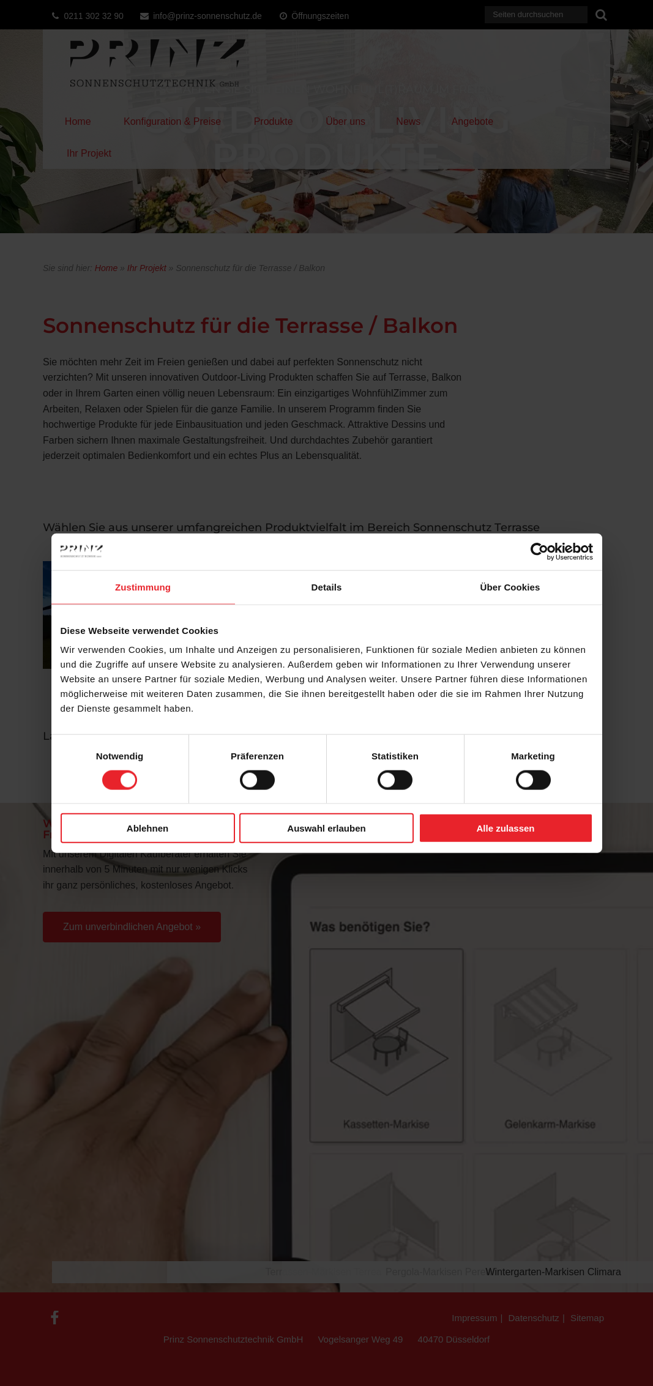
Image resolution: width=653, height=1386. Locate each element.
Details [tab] (327, 586)
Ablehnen (147, 828)
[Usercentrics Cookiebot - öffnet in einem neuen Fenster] (539, 551)
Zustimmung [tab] (143, 586)
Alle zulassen (505, 828)
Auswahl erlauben (326, 828)
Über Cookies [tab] (510, 586)
